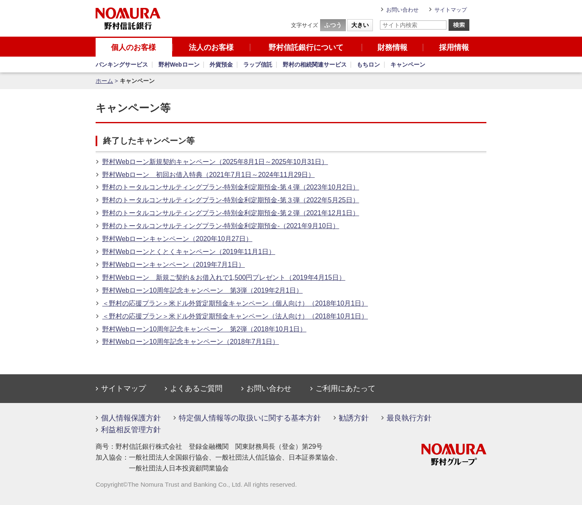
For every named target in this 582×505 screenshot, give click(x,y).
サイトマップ (450, 10)
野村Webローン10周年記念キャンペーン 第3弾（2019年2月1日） (202, 290)
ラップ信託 (257, 65)
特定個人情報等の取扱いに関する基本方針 (250, 418)
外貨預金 (221, 65)
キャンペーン (407, 65)
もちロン (368, 65)
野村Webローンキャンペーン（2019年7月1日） (173, 264)
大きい (360, 25)
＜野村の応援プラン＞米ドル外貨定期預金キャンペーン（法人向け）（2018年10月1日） (235, 316)
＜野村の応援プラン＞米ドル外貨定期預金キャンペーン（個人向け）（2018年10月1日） (235, 303)
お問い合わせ (402, 10)
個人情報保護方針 (131, 418)
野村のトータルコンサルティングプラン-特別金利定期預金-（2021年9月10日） (220, 225)
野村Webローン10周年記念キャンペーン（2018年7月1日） (190, 341)
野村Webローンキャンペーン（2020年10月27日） (177, 238)
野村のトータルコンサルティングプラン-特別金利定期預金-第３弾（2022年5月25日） (230, 200)
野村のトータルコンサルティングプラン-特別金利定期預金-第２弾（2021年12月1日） (230, 212)
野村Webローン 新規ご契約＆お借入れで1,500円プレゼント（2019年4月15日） (223, 277)
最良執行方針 (409, 418)
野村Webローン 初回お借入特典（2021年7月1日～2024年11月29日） (208, 174)
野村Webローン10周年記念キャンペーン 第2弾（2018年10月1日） (204, 329)
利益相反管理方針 (131, 429)
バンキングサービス (122, 65)
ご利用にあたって (345, 388)
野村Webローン (179, 65)
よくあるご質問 (196, 388)
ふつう (333, 25)
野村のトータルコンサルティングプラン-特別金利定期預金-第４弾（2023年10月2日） (230, 187)
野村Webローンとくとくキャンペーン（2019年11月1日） (188, 251)
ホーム (104, 81)
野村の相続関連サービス (315, 65)
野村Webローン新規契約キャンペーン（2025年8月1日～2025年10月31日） (215, 161)
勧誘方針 (354, 418)
